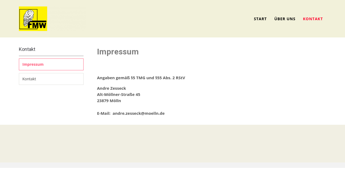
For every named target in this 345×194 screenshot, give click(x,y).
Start (260, 18)
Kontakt (313, 18)
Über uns (284, 18)
